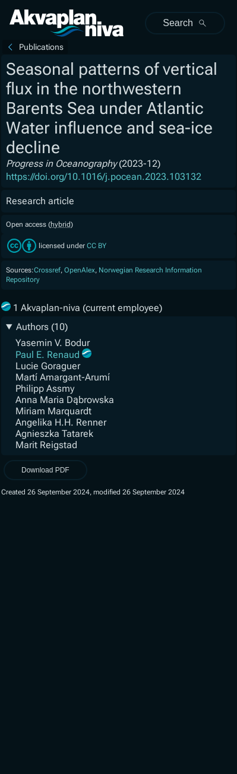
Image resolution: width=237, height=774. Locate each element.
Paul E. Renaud (47, 354)
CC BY (96, 246)
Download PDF (45, 470)
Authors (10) (42, 326)
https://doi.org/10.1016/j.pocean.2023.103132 (103, 176)
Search (185, 23)
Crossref (47, 270)
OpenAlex (79, 270)
